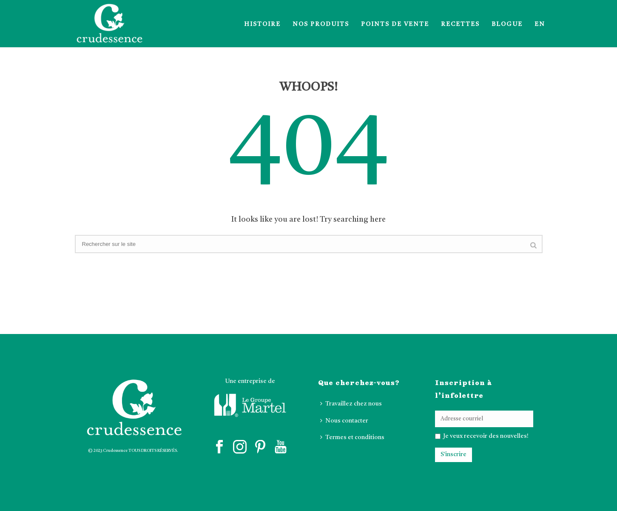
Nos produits (321, 24)
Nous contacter (344, 420)
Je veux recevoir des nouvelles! (485, 436)
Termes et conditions (352, 437)
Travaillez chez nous (351, 403)
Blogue (507, 24)
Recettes (460, 24)
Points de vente (395, 24)
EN (540, 24)
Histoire (262, 24)
